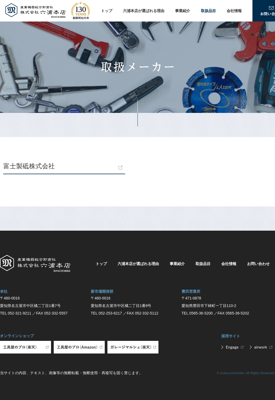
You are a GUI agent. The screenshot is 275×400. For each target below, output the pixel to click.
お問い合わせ (258, 264)
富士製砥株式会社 (29, 166)
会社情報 (234, 11)
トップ (106, 11)
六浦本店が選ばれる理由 (143, 11)
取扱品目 (208, 11)
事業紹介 (182, 11)
